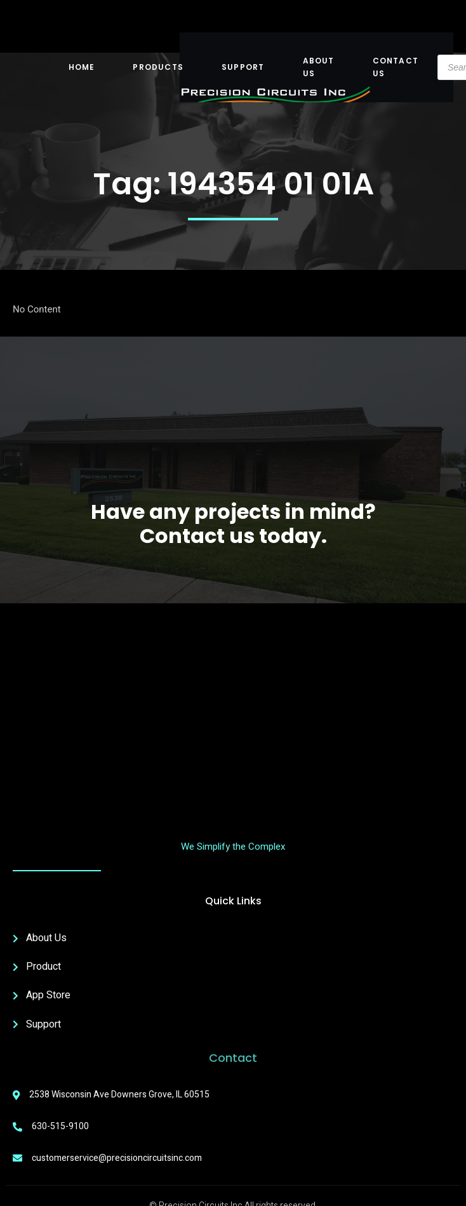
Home (82, 67)
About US (319, 67)
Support (243, 67)
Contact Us (395, 67)
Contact (233, 1058)
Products (158, 67)
